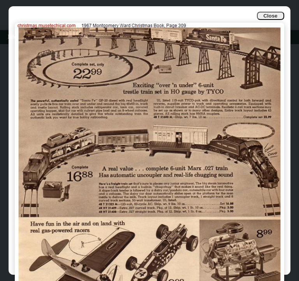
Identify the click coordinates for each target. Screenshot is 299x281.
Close (270, 16)
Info (12, 37)
